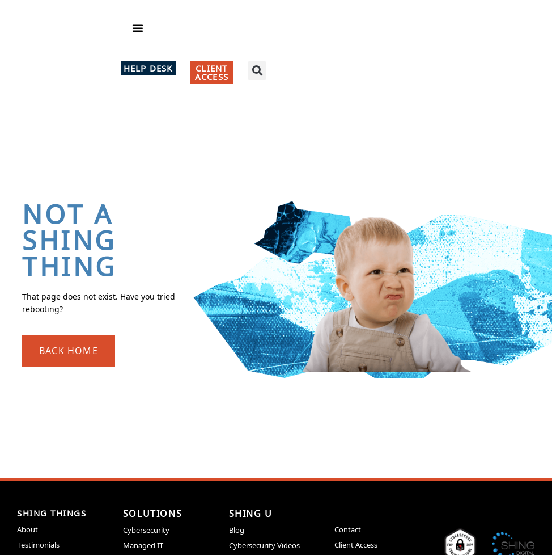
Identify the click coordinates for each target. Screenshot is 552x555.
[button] (137, 34)
